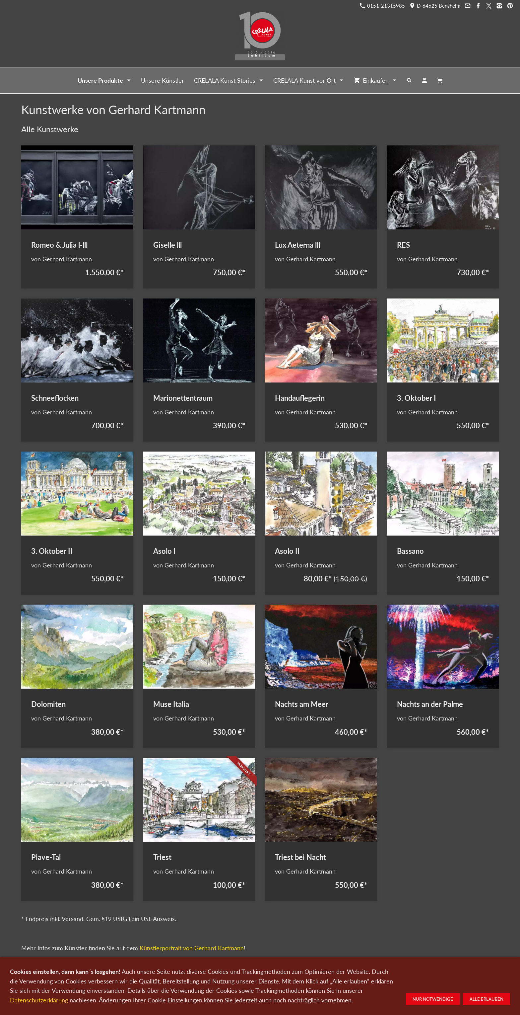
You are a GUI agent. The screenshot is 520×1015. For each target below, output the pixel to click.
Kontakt (225, 980)
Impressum (322, 980)
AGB (344, 980)
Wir (243, 980)
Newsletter (264, 980)
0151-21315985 (382, 6)
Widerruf (363, 980)
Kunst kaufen (160, 980)
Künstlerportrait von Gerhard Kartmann (192, 948)
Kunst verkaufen (195, 980)
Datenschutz (293, 980)
